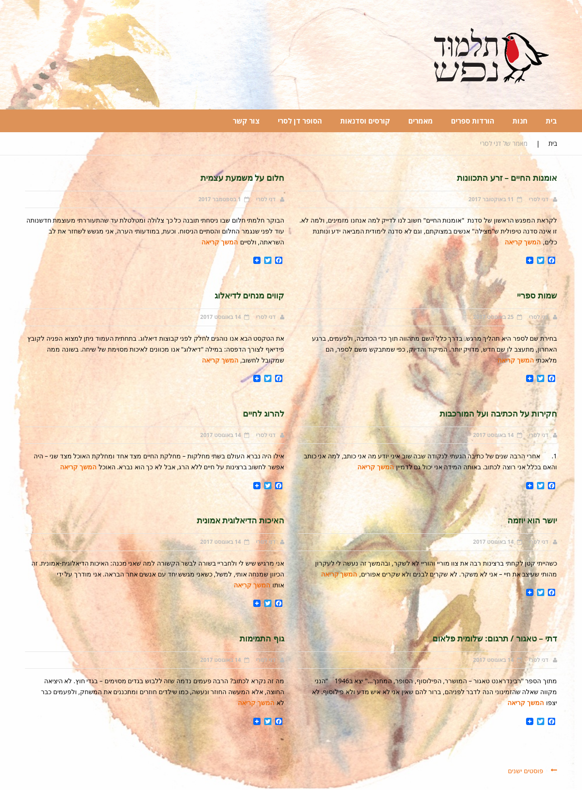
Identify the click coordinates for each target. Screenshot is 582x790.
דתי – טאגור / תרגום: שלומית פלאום (494, 638)
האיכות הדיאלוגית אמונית (240, 520)
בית (552, 143)
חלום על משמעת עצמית (242, 177)
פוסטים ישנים (525, 770)
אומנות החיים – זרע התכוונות (507, 177)
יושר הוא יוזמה (532, 520)
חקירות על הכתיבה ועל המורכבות (498, 413)
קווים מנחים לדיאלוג (249, 295)
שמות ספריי (537, 295)
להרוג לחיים (263, 413)
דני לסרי (538, 199)
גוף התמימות (262, 638)
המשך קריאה (523, 242)
